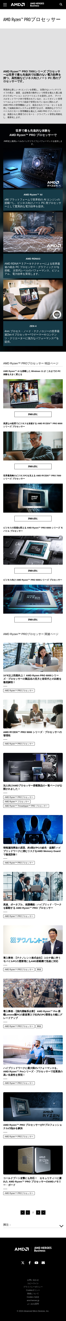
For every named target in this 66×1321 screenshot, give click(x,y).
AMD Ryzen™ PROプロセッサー (19, 690)
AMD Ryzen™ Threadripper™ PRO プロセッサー (26, 806)
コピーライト (33, 1283)
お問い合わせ (33, 1280)
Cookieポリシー (33, 1290)
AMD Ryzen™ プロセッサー (17, 801)
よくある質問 (33, 1304)
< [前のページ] (22, 1212)
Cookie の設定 (33, 1297)
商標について (33, 1294)
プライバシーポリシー (33, 1287)
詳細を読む (33, 414)
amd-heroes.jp (33, 1300)
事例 (39, 969)
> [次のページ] (43, 1212)
